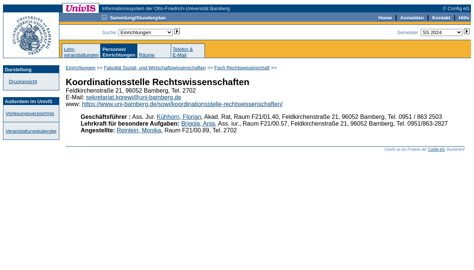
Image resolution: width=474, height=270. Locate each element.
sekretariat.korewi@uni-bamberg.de (133, 97)
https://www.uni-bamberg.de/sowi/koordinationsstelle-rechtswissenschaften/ (182, 104)
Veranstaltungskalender (31, 131)
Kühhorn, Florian (179, 117)
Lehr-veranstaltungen (81, 52)
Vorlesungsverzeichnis (30, 113)
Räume (147, 55)
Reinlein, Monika (139, 130)
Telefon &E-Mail (183, 52)
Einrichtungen (81, 67)
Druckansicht (23, 81)
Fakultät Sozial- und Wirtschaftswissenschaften (155, 67)
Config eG (436, 149)
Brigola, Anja (198, 123)
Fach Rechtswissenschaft (241, 67)
